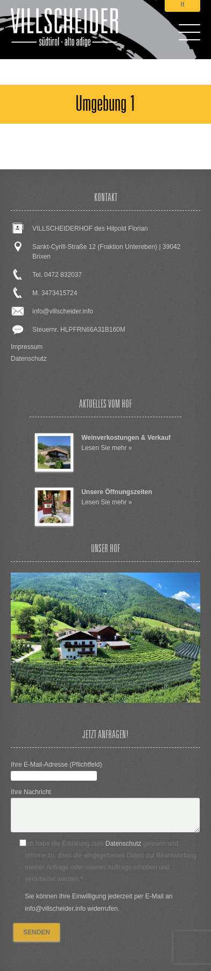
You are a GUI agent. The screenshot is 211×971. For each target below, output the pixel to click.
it (182, 4)
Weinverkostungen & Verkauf (126, 437)
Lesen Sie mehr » (106, 448)
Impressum (27, 347)
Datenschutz (29, 358)
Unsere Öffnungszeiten (116, 492)
